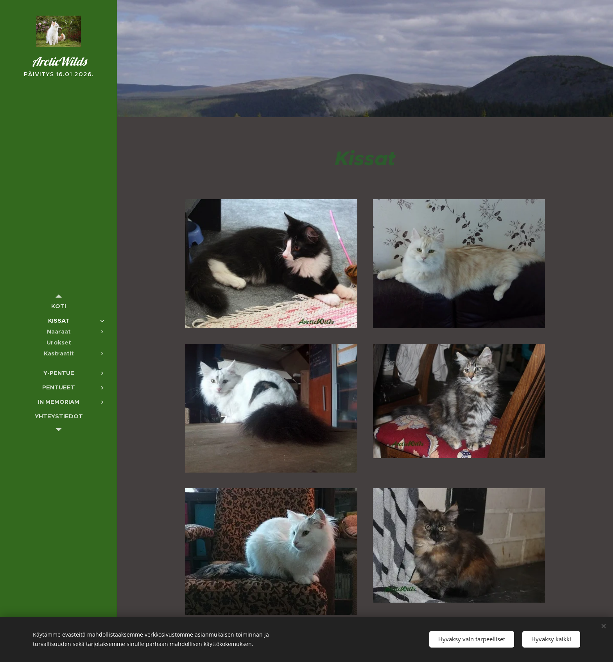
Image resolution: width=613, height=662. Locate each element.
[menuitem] (58, 306)
